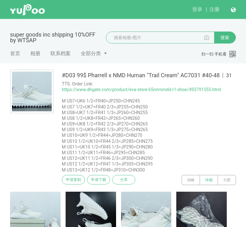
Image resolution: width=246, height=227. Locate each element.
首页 (15, 53)
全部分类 (91, 53)
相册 (35, 53)
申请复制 (75, 180)
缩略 (191, 180)
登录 (197, 9)
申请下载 (103, 180)
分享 (132, 180)
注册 (214, 9)
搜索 (224, 37)
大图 (227, 180)
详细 (209, 180)
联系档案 (60, 53)
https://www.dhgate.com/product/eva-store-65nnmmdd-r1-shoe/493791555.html (141, 89)
